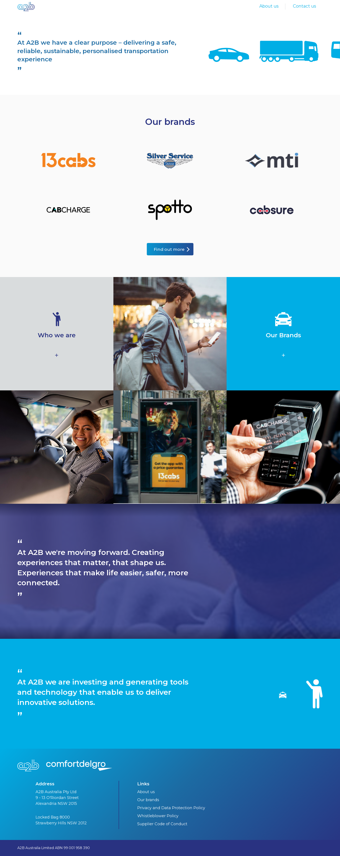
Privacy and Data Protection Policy (171, 807)
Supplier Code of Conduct (162, 824)
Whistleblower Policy (157, 816)
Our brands (148, 799)
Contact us (304, 6)
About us (269, 6)
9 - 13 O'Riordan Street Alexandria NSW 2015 (57, 800)
